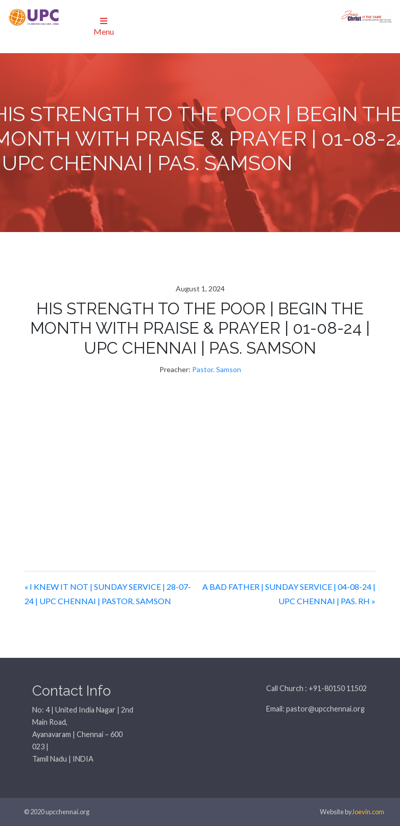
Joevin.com (368, 812)
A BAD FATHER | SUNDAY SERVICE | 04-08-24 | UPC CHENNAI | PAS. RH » (288, 594)
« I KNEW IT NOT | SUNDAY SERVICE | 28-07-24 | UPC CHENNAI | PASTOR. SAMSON (108, 594)
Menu (103, 26)
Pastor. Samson (216, 369)
